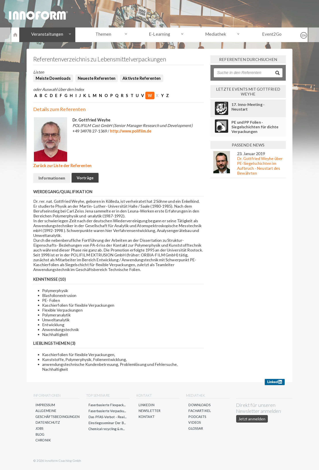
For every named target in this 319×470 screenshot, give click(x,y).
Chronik (43, 441)
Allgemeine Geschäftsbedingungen (57, 414)
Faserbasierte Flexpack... (107, 405)
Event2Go (266, 34)
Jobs (39, 429)
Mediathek (213, 34)
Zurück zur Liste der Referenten (62, 165)
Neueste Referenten (96, 78)
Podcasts (197, 417)
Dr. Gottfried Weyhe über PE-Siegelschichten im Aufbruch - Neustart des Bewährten (260, 166)
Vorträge (85, 178)
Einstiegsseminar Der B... (107, 423)
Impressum (45, 405)
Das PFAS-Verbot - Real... (108, 417)
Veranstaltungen (53, 34)
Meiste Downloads (53, 78)
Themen (106, 34)
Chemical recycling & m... (107, 429)
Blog (40, 435)
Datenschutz (47, 423)
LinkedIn (147, 405)
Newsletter (150, 411)
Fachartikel (200, 411)
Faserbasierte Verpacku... (107, 411)
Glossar (196, 429)
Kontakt (147, 417)
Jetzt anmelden (252, 419)
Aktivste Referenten (142, 78)
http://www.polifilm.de (131, 131)
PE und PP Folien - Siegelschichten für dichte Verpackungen (255, 127)
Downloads (200, 405)
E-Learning (159, 34)
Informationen (52, 178)
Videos (195, 423)
